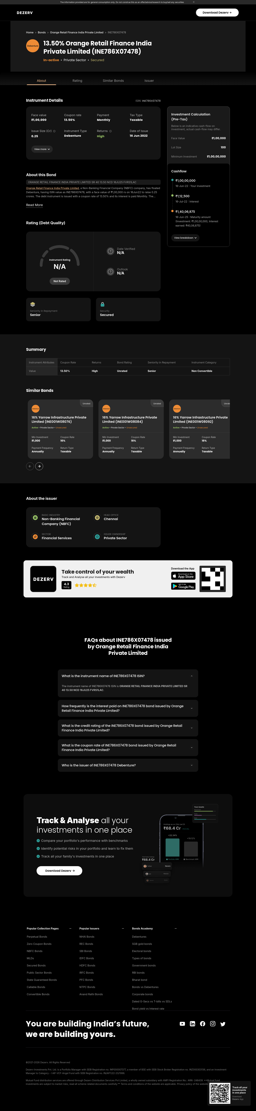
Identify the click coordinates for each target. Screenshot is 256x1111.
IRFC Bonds (87, 971)
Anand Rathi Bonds (91, 993)
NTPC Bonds (87, 986)
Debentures (139, 935)
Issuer (149, 81)
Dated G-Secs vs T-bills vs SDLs (152, 1000)
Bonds (42, 32)
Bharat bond (139, 978)
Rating (77, 81)
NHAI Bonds (87, 935)
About (41, 81)
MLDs (30, 957)
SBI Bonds (86, 950)
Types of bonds (141, 957)
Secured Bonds (36, 964)
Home (29, 32)
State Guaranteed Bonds (42, 978)
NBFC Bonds (34, 950)
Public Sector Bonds (39, 971)
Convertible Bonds (38, 993)
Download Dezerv (217, 12)
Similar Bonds (113, 81)
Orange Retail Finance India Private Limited (77, 32)
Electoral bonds (141, 950)
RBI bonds (138, 971)
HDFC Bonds (87, 964)
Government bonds (144, 964)
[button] (49, 927)
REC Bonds (86, 943)
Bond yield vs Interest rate (148, 1007)
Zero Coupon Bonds (39, 943)
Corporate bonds (142, 993)
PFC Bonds (86, 978)
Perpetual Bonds (37, 935)
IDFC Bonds (87, 957)
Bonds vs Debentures (145, 986)
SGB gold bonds (142, 943)
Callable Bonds (36, 986)
